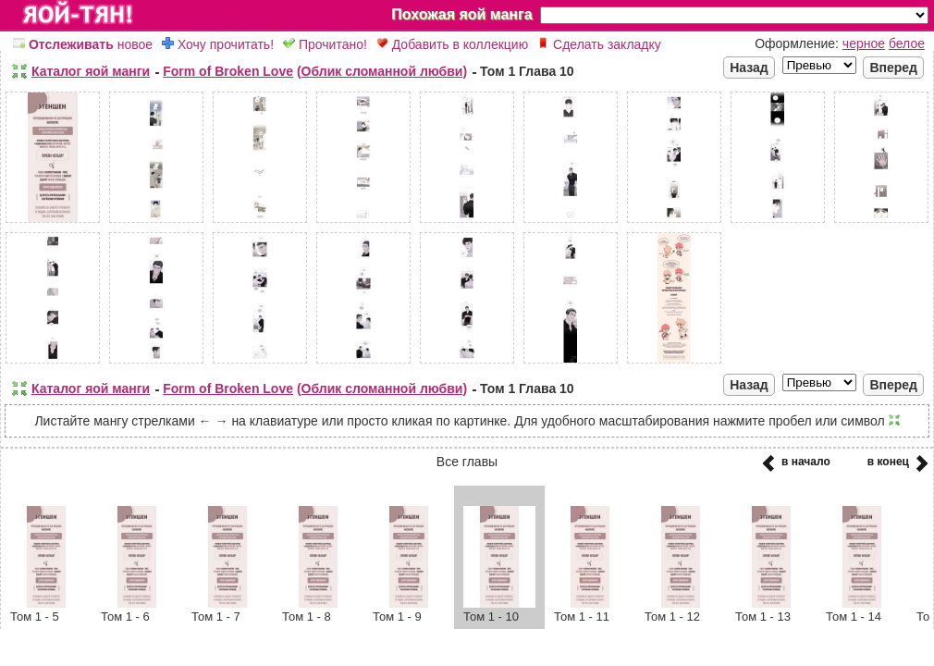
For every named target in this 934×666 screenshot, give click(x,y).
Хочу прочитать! (218, 44)
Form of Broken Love (228, 71)
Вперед (893, 67)
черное (863, 43)
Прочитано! (325, 44)
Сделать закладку (599, 44)
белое (907, 43)
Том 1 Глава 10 (527, 71)
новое (83, 44)
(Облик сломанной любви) (382, 71)
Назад (749, 67)
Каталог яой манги (90, 71)
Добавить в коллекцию (452, 44)
